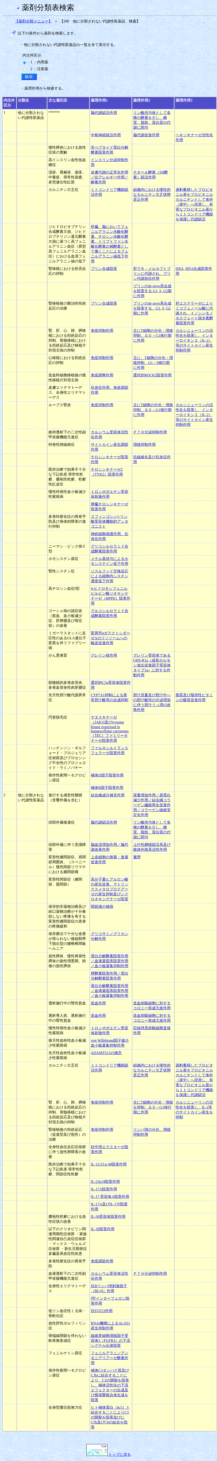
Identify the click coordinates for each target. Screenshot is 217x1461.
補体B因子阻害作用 (107, 788)
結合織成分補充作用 (108, 795)
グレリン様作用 (104, 655)
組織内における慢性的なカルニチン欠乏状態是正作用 (152, 194)
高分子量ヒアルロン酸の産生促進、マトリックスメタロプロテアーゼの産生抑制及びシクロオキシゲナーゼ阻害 (109, 889)
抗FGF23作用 (102, 1311)
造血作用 (98, 1003)
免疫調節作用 (102, 1261)
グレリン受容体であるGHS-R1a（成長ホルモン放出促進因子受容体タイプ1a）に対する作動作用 (152, 665)
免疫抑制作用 (102, 331)
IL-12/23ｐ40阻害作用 (109, 1164)
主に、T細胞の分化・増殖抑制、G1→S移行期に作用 (153, 363)
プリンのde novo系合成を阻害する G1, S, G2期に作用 (152, 291)
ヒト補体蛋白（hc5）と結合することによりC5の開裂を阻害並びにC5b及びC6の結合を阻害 (110, 1417)
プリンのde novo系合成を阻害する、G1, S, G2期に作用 (152, 308)
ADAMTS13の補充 (106, 1053)
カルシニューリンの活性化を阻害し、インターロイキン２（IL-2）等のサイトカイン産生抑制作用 (194, 340)
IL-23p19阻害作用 (105, 1182)
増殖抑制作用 (144, 445)
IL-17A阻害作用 (104, 1189)
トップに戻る (108, 1455)
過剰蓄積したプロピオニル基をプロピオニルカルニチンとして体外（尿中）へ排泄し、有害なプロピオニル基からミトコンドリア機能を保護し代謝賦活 (194, 204)
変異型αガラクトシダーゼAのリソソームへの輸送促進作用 (110, 638)
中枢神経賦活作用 (106, 135)
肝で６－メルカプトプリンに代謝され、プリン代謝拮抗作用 (152, 273)
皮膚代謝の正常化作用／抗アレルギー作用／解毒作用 (109, 177)
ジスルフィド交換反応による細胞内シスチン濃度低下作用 (109, 576)
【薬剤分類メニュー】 (33, 21)
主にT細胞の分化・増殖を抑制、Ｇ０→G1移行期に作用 (153, 1107)
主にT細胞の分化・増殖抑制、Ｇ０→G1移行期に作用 (153, 335)
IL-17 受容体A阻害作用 (110, 1197)
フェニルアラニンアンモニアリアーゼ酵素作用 (109, 1358)
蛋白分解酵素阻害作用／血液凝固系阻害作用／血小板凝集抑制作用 (109, 961)
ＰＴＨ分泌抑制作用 (150, 432)
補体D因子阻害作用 (107, 775)
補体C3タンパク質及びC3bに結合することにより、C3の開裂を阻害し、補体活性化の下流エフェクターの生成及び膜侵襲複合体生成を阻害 (110, 1385)
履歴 (137, 857)
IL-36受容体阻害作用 (108, 1217)
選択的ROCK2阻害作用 (152, 375)
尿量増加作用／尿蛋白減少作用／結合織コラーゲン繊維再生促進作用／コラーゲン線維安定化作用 (152, 805)
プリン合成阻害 (104, 269)
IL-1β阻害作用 (102, 1229)
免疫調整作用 (102, 375)
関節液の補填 (102, 906)
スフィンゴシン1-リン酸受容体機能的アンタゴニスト (109, 521)
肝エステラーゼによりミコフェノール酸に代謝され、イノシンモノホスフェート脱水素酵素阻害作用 (194, 313)
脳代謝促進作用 (146, 135)
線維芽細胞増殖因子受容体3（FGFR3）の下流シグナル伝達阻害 (110, 1340)
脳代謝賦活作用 (104, 113)
